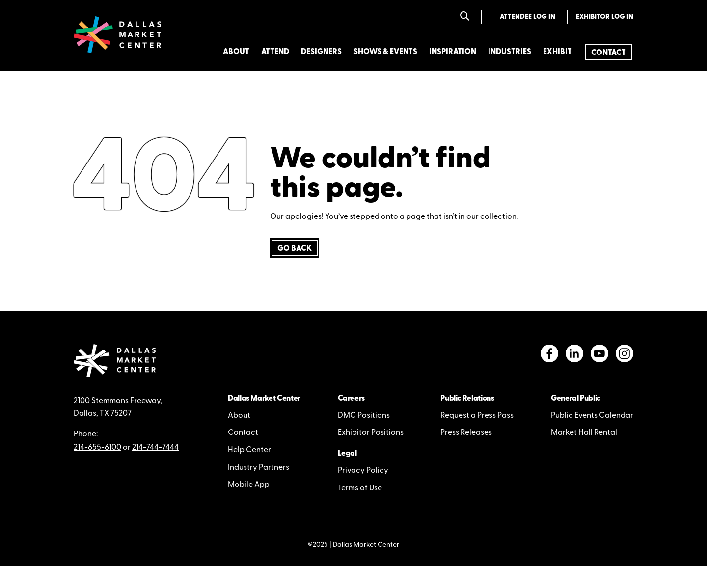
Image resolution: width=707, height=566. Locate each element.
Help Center (249, 450)
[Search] (464, 17)
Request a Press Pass (477, 416)
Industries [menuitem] (509, 52)
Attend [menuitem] (275, 52)
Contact (243, 433)
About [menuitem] (236, 52)
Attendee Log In (527, 17)
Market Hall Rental (584, 433)
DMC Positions (364, 416)
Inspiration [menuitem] (452, 52)
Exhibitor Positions (371, 433)
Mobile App (249, 485)
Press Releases (466, 433)
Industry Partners (258, 468)
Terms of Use (360, 488)
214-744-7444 (155, 448)
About (239, 416)
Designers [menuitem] (321, 52)
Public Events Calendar (592, 416)
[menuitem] (608, 52)
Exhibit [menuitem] (557, 52)
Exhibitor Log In (604, 17)
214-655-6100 (97, 448)
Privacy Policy (363, 471)
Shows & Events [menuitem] (385, 52)
